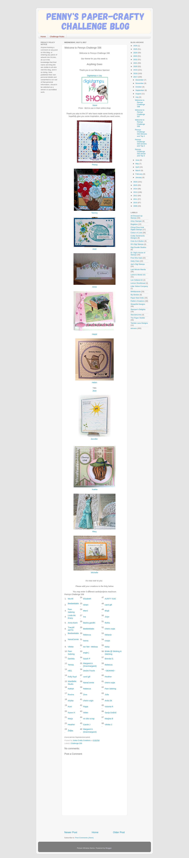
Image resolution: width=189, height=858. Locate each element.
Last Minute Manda (138, 269)
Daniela (71, 659)
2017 (135, 77)
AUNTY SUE (110, 599)
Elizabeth (87, 599)
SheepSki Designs (138, 304)
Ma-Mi (70, 599)
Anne (94, 287)
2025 (135, 49)
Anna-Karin (73, 623)
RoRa (107, 623)
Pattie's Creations (137, 301)
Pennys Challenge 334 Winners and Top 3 (141, 133)
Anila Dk (108, 701)
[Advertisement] (95, 823)
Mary (94, 531)
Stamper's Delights (138, 309)
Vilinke (71, 647)
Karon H (71, 713)
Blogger (109, 848)
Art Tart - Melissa (90, 647)
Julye (107, 617)
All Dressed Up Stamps (136, 217)
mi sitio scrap (88, 719)
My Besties (135, 295)
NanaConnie (73, 639)
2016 (135, 182)
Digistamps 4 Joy (94, 76)
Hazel (94, 334)
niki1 (70, 671)
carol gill (108, 605)
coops (107, 641)
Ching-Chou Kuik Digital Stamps (137, 228)
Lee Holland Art (137, 280)
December (139, 80)
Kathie (95, 489)
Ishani (85, 605)
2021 (135, 63)
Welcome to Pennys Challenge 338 (140, 103)
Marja (70, 719)
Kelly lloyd (72, 677)
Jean (94, 391)
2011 (135, 199)
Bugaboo (134, 224)
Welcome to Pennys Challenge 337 (140, 113)
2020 (135, 66)
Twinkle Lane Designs (139, 323)
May (137, 164)
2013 (135, 192)
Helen (94, 382)
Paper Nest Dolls (137, 298)
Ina (84, 617)
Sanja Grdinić (110, 713)
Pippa (85, 706)
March (138, 170)
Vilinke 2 (108, 725)
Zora (85, 695)
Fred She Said (136, 258)
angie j (86, 653)
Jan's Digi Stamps (138, 264)
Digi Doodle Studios (138, 247)
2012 (135, 196)
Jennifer (94, 439)
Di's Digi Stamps (137, 244)
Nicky (107, 647)
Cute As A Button (137, 241)
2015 (135, 185)
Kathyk (71, 689)
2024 (135, 53)
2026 (135, 46)
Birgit (107, 611)
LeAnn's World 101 (138, 275)
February (139, 174)
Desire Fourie (89, 671)
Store (94, 105)
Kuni (70, 706)
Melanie (108, 635)
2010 (135, 203)
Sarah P (86, 659)
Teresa (71, 665)
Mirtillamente (136, 292)
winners (134, 328)
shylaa (71, 701)
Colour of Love (136, 233)
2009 (135, 206)
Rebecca (87, 635)
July (137, 97)
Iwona (85, 641)
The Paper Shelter (138, 318)
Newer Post (70, 832)
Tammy (94, 213)
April (137, 167)
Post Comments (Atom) (84, 838)
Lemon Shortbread (138, 283)
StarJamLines (136, 315)
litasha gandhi (89, 623)
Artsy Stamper (136, 221)
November (139, 83)
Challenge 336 (76, 743)
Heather (108, 677)
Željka (70, 731)
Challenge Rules (57, 36)
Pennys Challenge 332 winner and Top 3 (140, 152)
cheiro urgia (110, 629)
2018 (135, 73)
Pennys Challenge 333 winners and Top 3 (141, 143)
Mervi (85, 611)
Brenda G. (109, 659)
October (138, 87)
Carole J (86, 725)
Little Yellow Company (139, 286)
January (138, 177)
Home (43, 36)
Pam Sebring (110, 689)
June (137, 160)
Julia (107, 695)
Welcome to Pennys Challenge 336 (140, 123)
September (140, 90)
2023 (135, 56)
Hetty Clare (135, 261)
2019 (135, 70)
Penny (95, 165)
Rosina (71, 695)
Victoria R (109, 706)
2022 (135, 59)
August (138, 94)
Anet (95, 249)
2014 (135, 189)
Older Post (119, 832)
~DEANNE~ (110, 671)
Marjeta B (109, 719)
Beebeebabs (73, 603)
